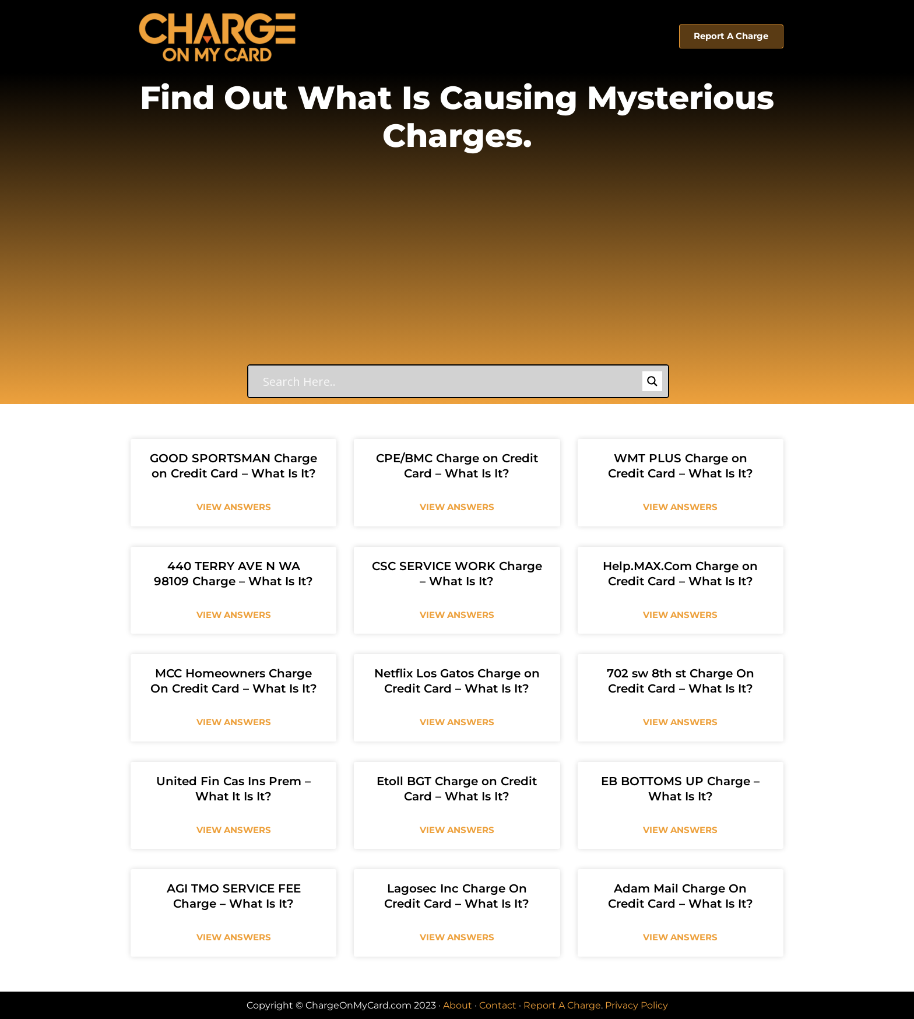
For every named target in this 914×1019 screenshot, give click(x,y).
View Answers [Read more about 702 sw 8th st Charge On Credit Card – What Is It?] (680, 722)
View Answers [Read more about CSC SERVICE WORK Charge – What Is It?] (457, 614)
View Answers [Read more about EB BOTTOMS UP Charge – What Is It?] (680, 829)
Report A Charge (562, 1005)
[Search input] (451, 381)
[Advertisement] (457, 277)
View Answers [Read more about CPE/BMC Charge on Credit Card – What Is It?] (457, 506)
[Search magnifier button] (652, 381)
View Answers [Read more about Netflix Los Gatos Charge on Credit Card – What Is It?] (457, 722)
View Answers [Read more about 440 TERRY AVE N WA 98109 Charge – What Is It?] (233, 614)
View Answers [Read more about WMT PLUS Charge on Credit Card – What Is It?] (680, 506)
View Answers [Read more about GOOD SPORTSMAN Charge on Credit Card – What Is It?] (233, 506)
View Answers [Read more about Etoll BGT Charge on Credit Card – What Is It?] (457, 829)
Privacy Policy (636, 1005)
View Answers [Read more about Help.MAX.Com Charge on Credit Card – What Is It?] (680, 614)
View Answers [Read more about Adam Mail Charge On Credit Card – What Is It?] (680, 937)
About (457, 1005)
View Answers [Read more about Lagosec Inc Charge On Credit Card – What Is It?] (457, 937)
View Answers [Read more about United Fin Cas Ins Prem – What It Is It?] (233, 829)
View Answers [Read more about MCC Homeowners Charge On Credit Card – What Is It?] (233, 722)
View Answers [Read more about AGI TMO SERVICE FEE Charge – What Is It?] (233, 937)
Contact (497, 1005)
